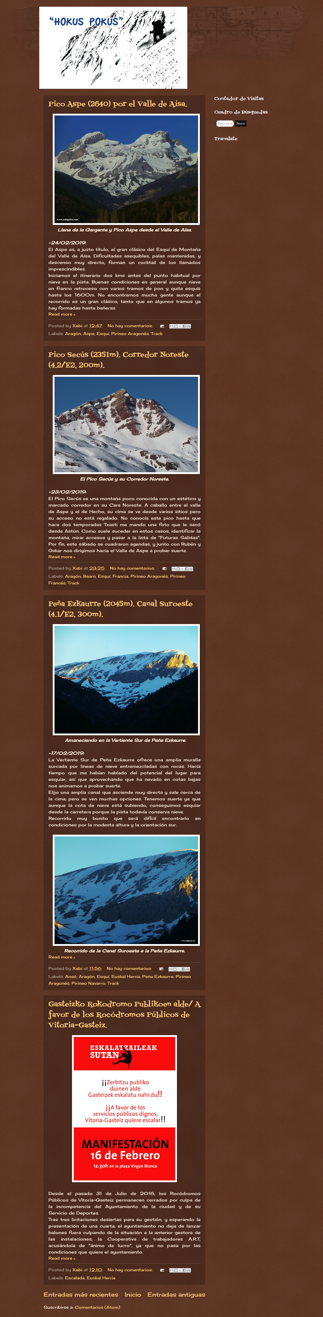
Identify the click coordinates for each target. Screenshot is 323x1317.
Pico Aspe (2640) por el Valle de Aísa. (117, 104)
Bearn (89, 576)
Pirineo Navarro (88, 983)
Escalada (75, 1277)
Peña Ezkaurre (157, 976)
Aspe (88, 333)
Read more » (61, 313)
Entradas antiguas (176, 1294)
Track (156, 333)
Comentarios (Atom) (97, 1307)
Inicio (133, 1294)
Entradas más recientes (81, 1294)
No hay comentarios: (131, 325)
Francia (120, 576)
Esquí (103, 333)
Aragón (73, 333)
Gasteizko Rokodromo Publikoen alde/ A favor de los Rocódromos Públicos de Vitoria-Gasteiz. (124, 1015)
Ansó (70, 976)
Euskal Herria (125, 976)
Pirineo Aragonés (130, 333)
